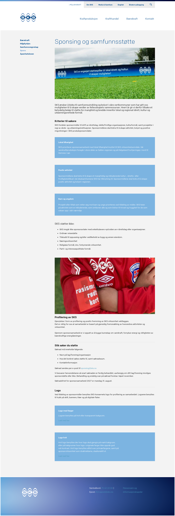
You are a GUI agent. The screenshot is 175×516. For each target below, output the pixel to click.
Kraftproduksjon (89, 18)
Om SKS (90, 5)
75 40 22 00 (107, 488)
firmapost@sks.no (104, 492)
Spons (23, 50)
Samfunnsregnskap (29, 47)
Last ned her (64, 420)
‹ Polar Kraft (75, 5)
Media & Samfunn (105, 5)
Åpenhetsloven (27, 54)
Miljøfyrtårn (25, 43)
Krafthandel (112, 18)
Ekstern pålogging (136, 5)
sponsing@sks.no (88, 368)
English (121, 5)
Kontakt (149, 18)
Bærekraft (132, 18)
